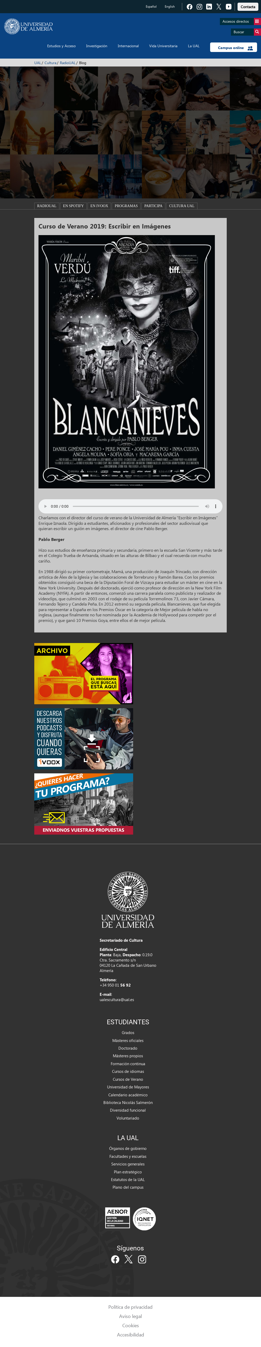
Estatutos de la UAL (128, 1179)
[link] (248, 6)
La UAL (194, 45)
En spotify (73, 206)
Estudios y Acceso (61, 45)
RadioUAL (68, 62)
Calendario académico (128, 1094)
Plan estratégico (128, 1171)
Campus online (235, 47)
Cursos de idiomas (128, 1071)
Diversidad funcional (128, 1110)
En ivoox (99, 206)
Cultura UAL (181, 206)
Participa (153, 206)
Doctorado (127, 1048)
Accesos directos (242, 21)
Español (151, 6)
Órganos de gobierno (128, 1148)
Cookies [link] (130, 1325)
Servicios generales (127, 1164)
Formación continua (128, 1063)
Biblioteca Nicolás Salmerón (128, 1102)
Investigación (96, 45)
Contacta (248, 6)
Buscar (247, 32)
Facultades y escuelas (127, 1156)
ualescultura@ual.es (117, 999)
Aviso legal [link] (130, 1316)
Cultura (50, 62)
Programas (126, 206)
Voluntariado (128, 1118)
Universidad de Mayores (128, 1086)
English (170, 6)
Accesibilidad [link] (130, 1334)
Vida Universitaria (163, 45)
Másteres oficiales (127, 1040)
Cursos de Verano (128, 1079)
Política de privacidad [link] (130, 1306)
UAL (37, 62)
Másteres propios (128, 1055)
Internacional (128, 45)
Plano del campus (128, 1187)
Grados (128, 1032)
